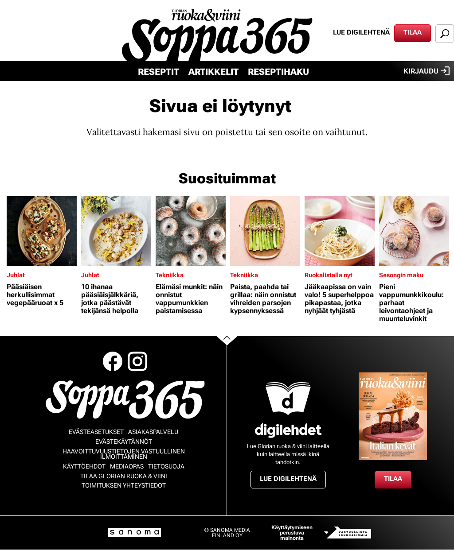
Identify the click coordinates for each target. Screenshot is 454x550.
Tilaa (412, 32)
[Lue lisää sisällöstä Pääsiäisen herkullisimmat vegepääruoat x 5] (42, 231)
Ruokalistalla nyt (328, 275)
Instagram (137, 361)
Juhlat (16, 275)
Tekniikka (170, 275)
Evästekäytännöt (123, 441)
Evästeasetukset (96, 431)
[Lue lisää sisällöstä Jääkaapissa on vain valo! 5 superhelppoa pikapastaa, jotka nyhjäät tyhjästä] (340, 231)
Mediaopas (127, 466)
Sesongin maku (401, 275)
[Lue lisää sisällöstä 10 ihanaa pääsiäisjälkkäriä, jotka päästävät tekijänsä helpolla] (116, 231)
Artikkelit (213, 71)
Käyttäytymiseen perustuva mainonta (292, 532)
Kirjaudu (426, 70)
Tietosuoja (166, 466)
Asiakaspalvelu (153, 431)
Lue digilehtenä (361, 32)
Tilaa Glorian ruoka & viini (123, 476)
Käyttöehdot (84, 466)
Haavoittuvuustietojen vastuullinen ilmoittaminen (124, 454)
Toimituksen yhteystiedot (124, 485)
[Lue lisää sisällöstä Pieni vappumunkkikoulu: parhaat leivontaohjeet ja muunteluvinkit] (414, 231)
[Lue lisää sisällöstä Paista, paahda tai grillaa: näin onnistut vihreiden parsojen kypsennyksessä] (265, 231)
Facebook (112, 361)
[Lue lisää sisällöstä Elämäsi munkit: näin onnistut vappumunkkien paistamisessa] (191, 231)
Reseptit (158, 71)
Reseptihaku (278, 71)
